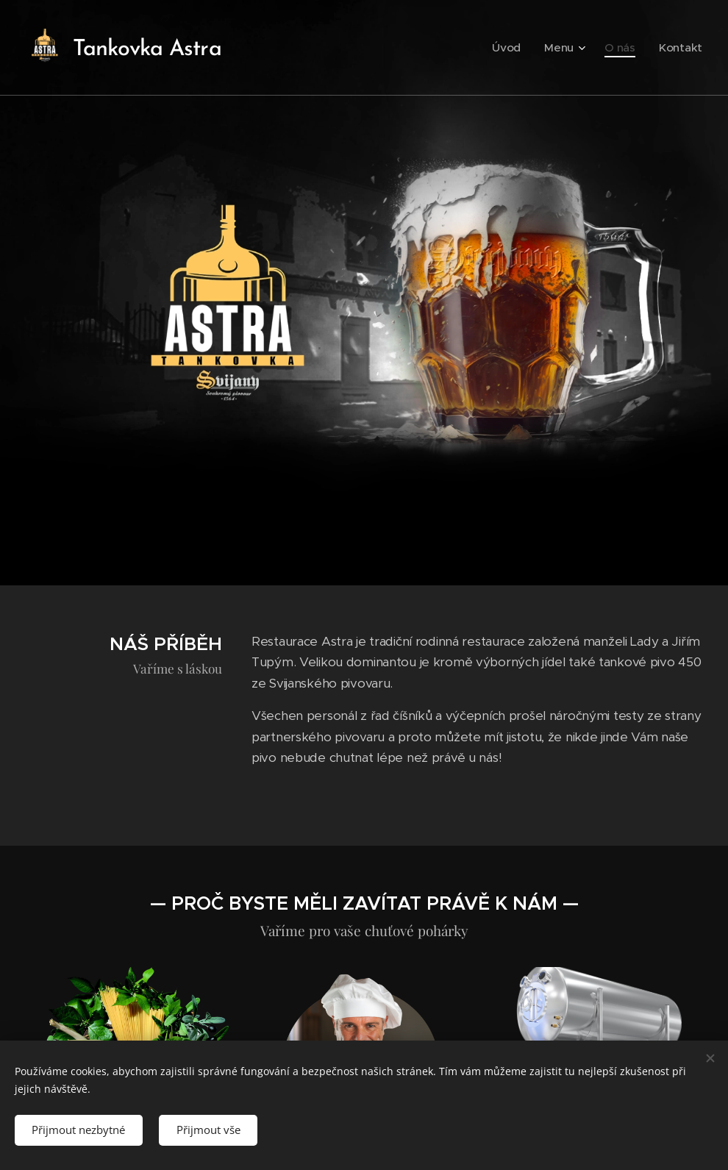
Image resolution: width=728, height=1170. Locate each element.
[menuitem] (523, 47)
